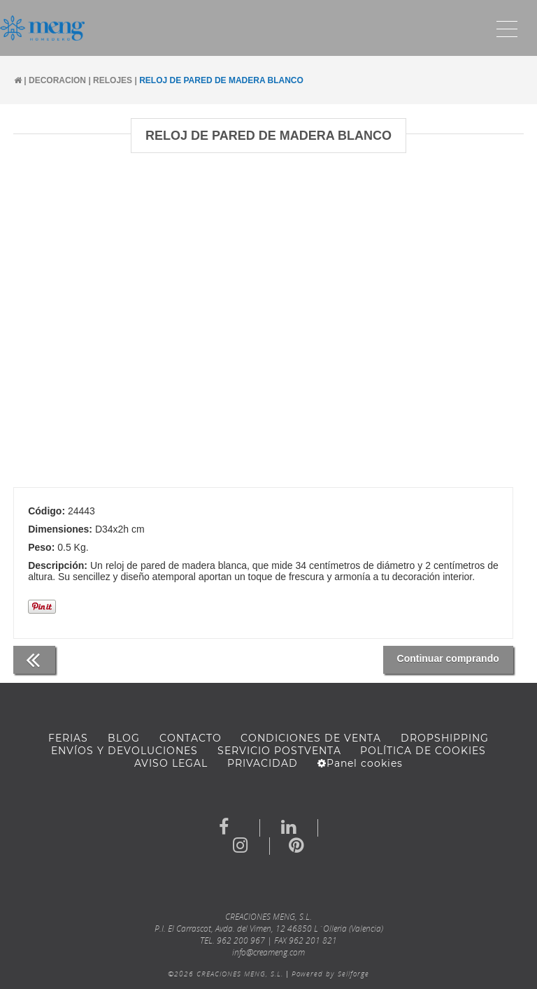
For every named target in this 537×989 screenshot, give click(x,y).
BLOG (124, 738)
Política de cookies (423, 750)
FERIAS (68, 738)
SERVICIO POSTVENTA (279, 750)
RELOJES (112, 80)
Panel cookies (360, 763)
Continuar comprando (448, 658)
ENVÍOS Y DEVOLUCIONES (124, 750)
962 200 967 (241, 940)
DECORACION (57, 80)
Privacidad (262, 763)
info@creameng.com (268, 952)
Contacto (190, 738)
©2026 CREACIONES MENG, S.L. (225, 974)
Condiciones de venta (311, 738)
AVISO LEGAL (171, 763)
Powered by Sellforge (330, 974)
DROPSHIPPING (445, 738)
